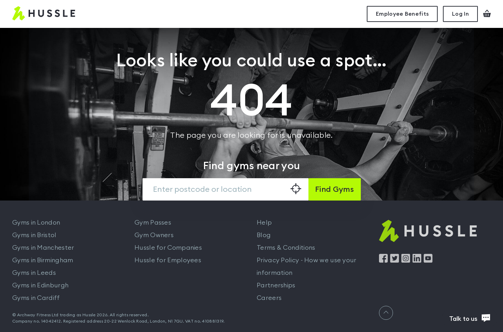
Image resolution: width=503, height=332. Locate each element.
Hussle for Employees (167, 260)
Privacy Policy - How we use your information (307, 266)
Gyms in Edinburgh (40, 285)
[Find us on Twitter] (394, 261)
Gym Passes (152, 222)
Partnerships (276, 285)
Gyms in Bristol (34, 235)
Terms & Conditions (286, 247)
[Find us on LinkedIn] (417, 261)
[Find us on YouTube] (428, 261)
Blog (264, 235)
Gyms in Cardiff (36, 298)
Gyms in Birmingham (42, 260)
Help (264, 222)
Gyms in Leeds (34, 273)
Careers (269, 298)
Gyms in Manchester (43, 247)
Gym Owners (154, 235)
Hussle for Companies (168, 247)
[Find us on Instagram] (405, 261)
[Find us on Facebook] (383, 261)
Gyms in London (36, 222)
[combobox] (225, 189)
